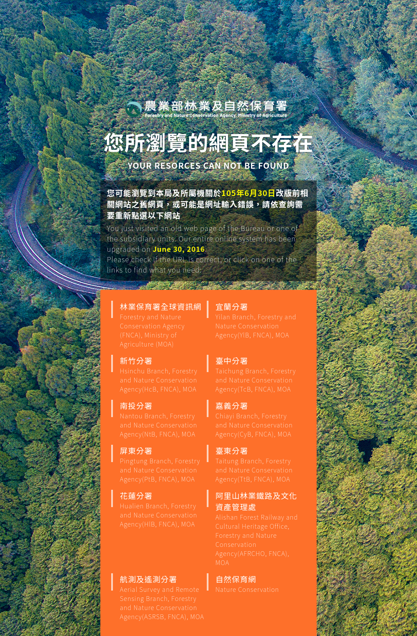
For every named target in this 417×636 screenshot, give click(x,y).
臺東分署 (257, 464)
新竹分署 (162, 374)
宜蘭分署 (257, 320)
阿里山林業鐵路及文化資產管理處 (257, 528)
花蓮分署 (162, 509)
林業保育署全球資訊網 (162, 324)
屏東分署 (162, 464)
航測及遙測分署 (162, 597)
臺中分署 (257, 374)
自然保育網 (257, 583)
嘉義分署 (257, 419)
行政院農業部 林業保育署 (206, 108)
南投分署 (162, 419)
